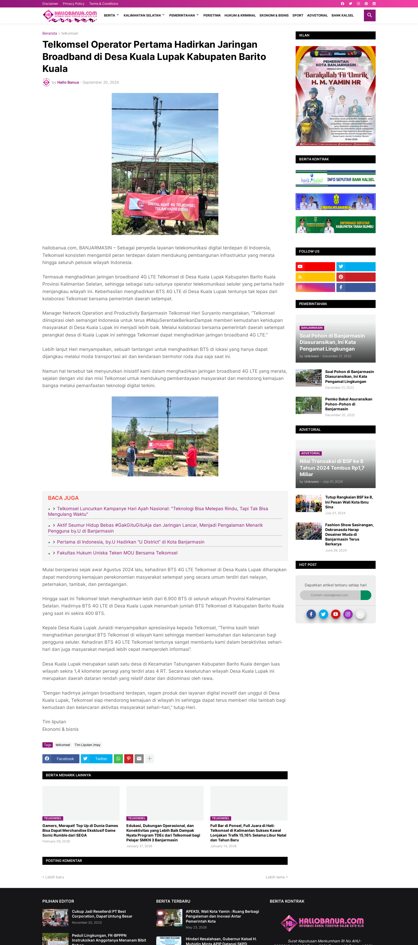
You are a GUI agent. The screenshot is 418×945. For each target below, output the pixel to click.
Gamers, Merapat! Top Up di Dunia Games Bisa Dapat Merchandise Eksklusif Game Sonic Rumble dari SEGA (80, 830)
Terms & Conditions (103, 4)
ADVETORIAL (317, 15)
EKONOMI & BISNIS (274, 15)
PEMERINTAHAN (182, 15)
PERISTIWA (212, 15)
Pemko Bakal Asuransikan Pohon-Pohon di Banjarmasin (348, 404)
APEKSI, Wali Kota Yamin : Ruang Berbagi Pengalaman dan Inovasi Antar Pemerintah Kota (222, 916)
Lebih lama (275, 877)
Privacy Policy (74, 4)
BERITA (109, 15)
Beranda (49, 33)
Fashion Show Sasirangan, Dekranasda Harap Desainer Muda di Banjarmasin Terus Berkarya (349, 534)
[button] (370, 15)
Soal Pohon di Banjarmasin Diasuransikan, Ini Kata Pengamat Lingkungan (349, 376)
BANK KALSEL (343, 15)
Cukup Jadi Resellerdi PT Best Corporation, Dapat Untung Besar (102, 913)
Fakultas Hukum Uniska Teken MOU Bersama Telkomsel (117, 552)
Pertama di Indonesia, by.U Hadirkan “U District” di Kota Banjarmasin (130, 542)
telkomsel (69, 33)
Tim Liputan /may (88, 745)
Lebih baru (54, 877)
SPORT (297, 15)
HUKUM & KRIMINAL (240, 15)
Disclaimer (50, 4)
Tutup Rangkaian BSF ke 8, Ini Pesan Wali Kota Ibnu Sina (349, 502)
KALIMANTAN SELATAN (142, 15)
